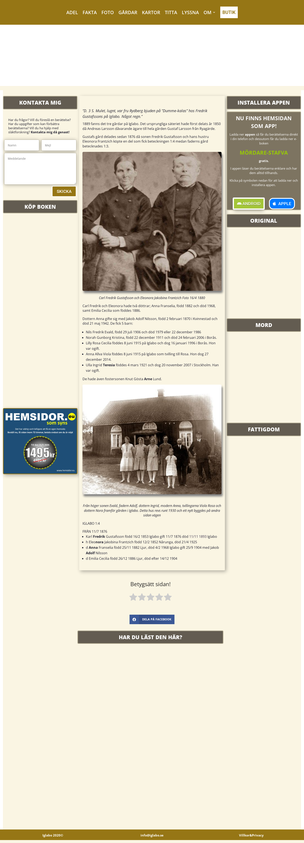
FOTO (107, 12)
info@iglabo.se (152, 838)
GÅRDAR (127, 12)
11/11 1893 (198, 536)
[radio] (133, 597)
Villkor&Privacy (251, 838)
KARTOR (151, 12)
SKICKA (64, 191)
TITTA (171, 12)
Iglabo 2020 (52, 838)
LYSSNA (190, 12)
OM (208, 12)
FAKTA (89, 12)
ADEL (72, 12)
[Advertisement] (152, 56)
